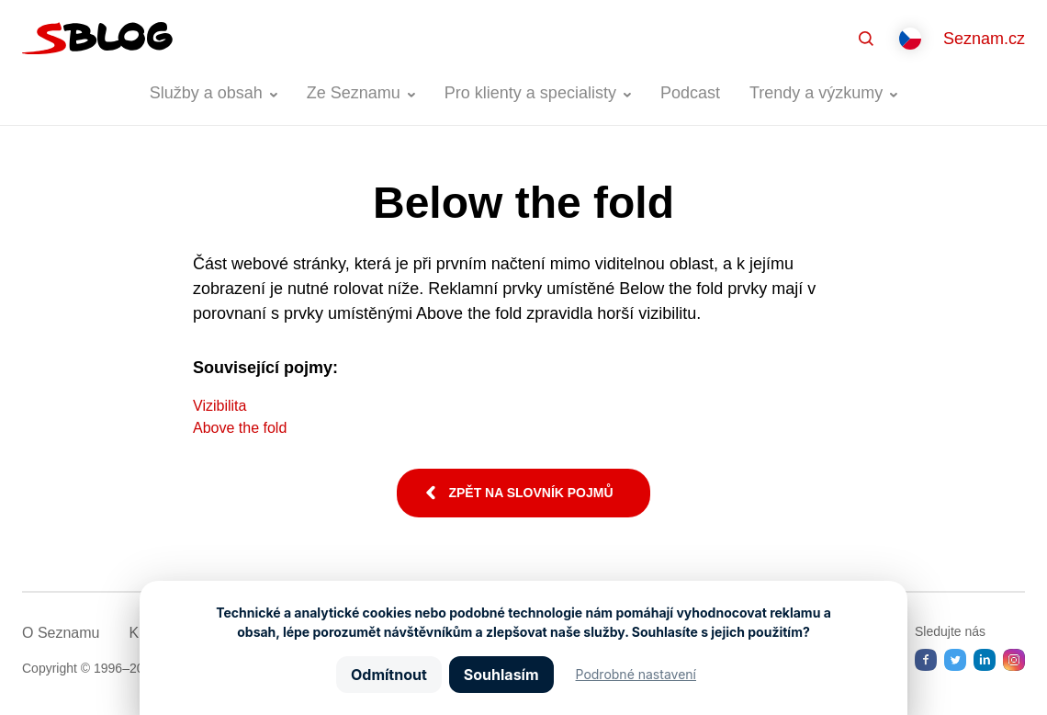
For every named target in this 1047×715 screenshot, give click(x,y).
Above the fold (240, 428)
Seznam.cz (984, 38)
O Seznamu (60, 633)
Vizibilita (219, 406)
